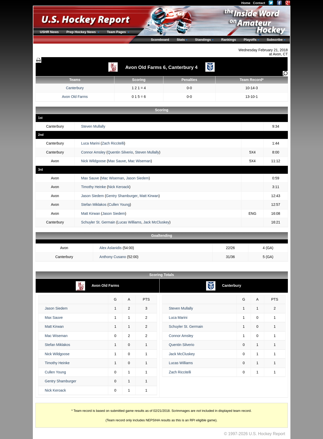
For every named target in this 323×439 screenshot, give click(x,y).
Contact (259, 3)
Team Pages (117, 32)
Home (245, 3)
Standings (203, 40)
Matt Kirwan (149, 196)
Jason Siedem (137, 178)
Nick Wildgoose (93, 161)
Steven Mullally (93, 126)
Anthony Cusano (113, 257)
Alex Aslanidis (111, 248)
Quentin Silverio (120, 152)
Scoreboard (160, 40)
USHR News (49, 32)
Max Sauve (117, 161)
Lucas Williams (129, 222)
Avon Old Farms (75, 97)
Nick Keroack (118, 187)
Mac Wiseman (139, 161)
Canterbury (75, 88)
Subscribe (275, 40)
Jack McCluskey (156, 222)
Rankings (228, 40)
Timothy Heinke (93, 187)
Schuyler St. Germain (98, 222)
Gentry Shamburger (122, 196)
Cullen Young (119, 204)
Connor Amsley (93, 152)
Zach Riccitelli (113, 143)
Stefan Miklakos (93, 204)
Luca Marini (90, 143)
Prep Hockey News (81, 32)
